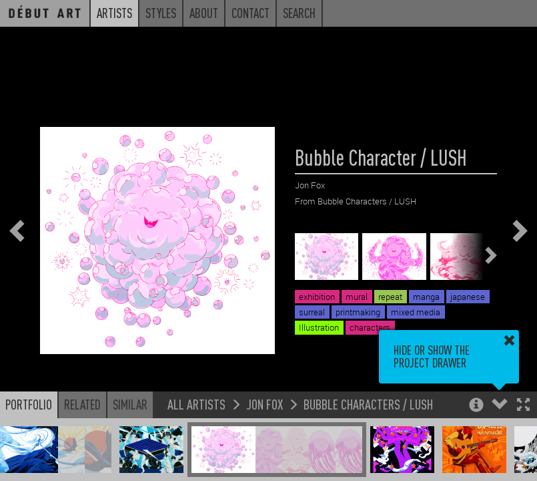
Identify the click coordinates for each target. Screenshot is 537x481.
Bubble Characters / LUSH (368, 404)
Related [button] (82, 404)
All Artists (196, 404)
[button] (523, 406)
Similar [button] (130, 404)
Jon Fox (264, 404)
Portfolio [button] (28, 404)
